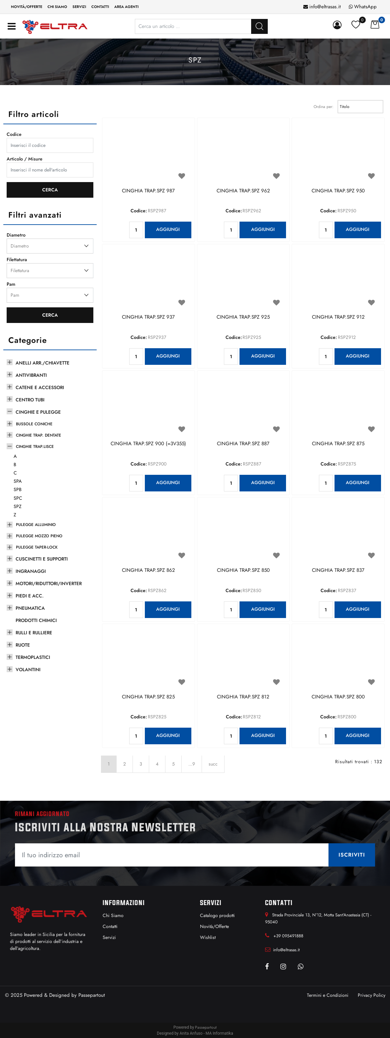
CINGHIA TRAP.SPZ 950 (338, 191)
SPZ (18, 506)
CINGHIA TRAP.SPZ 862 (148, 570)
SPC (18, 498)
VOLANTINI (28, 669)
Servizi (79, 6)
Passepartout (91, 995)
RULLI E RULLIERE (34, 632)
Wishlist (208, 937)
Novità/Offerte (26, 6)
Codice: (139, 210)
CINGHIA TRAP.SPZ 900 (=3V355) (148, 444)
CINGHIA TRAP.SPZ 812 (243, 697)
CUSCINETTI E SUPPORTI (42, 559)
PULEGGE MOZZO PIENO (39, 536)
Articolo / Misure (25, 159)
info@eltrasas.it (325, 6)
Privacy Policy (371, 995)
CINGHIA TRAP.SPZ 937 (148, 317)
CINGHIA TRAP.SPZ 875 (338, 444)
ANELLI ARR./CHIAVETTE (42, 363)
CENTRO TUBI (30, 399)
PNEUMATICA (30, 608)
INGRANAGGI (31, 571)
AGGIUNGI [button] (168, 229)
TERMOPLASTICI (33, 657)
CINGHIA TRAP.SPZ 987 (148, 191)
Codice (14, 134)
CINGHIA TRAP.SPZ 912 (338, 317)
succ (213, 764)
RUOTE (23, 645)
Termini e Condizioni (327, 995)
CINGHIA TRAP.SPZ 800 (338, 697)
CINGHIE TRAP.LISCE (35, 447)
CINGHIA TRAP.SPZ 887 (243, 444)
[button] (259, 26)
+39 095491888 (288, 936)
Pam (11, 284)
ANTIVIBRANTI (31, 375)
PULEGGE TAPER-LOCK (36, 547)
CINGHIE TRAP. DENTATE (38, 435)
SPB (18, 489)
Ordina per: (324, 107)
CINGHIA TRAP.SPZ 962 (243, 191)
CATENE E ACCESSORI (40, 387)
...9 (191, 764)
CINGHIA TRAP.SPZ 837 (338, 570)
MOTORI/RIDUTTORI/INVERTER (49, 583)
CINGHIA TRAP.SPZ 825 (148, 697)
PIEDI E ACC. (30, 595)
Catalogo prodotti (217, 915)
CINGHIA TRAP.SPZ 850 (243, 570)
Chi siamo (57, 6)
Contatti (100, 6)
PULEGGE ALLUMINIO (36, 525)
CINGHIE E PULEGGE (38, 412)
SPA (18, 481)
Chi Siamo (113, 915)
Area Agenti (126, 6)
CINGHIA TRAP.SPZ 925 (243, 317)
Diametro (16, 235)
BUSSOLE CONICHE (34, 424)
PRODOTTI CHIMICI (36, 620)
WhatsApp (365, 6)
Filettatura (17, 259)
